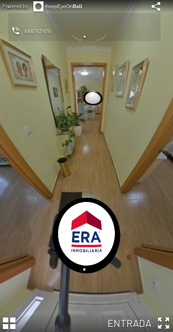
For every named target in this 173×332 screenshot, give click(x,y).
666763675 (37, 31)
